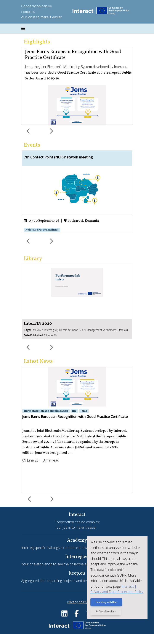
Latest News (38, 361)
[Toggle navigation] (23, 28)
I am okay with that (106, 602)
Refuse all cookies (106, 611)
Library (33, 258)
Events (32, 145)
